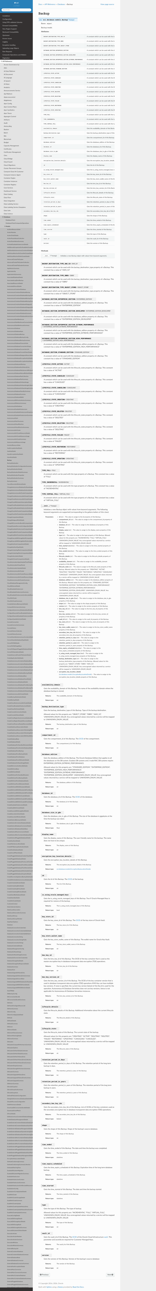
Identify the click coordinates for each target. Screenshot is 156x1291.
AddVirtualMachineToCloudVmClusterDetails (20, 253)
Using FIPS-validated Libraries (12, 22)
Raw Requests (7, 51)
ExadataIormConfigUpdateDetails (16, 1191)
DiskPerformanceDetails (14, 1104)
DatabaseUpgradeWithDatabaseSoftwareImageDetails (20, 981)
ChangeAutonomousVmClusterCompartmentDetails (20, 493)
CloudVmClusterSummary (14, 601)
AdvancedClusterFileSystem (15, 259)
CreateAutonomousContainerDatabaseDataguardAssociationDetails (20, 664)
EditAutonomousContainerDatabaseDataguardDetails (20, 1116)
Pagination (6, 58)
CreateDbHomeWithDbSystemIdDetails (18, 787)
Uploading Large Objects (11, 48)
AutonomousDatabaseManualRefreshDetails (20, 373)
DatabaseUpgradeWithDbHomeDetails (18, 984)
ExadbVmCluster (12, 1194)
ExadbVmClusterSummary (14, 1200)
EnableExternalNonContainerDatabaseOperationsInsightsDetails (20, 1140)
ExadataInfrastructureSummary (16, 1182)
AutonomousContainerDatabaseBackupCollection (20, 295)
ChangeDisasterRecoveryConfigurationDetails (20, 526)
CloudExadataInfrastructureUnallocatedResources (20, 595)
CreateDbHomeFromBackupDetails (17, 778)
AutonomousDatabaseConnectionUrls (18, 349)
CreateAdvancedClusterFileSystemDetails (19, 655)
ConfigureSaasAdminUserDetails (16, 619)
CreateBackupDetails (13, 700)
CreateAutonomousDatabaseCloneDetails (19, 679)
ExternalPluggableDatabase (15, 1281)
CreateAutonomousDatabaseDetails (17, 682)
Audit (5, 123)
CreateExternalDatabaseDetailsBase (17, 829)
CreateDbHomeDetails (13, 772)
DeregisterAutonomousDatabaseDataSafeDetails (20, 1098)
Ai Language (8, 78)
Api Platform (8, 94)
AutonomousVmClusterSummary (16, 439)
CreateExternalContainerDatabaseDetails (19, 823)
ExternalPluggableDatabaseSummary (17, 1284)
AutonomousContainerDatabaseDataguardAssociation (20, 307)
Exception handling (9, 45)
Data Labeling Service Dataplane (15, 207)
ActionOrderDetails (12, 235)
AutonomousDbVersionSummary (16, 403)
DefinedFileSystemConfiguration (16, 1095)
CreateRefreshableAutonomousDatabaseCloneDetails (20, 880)
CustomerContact (12, 903)
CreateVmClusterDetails (14, 901)
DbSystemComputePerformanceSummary (19, 1044)
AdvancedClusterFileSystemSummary (18, 265)
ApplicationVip (11, 271)
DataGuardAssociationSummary (16, 912)
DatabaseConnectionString (15, 937)
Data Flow (7, 197)
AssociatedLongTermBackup (15, 280)
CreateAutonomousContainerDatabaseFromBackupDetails (20, 670)
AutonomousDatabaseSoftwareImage (18, 382)
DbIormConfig (11, 1011)
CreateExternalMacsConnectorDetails (18, 832)
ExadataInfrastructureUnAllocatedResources (20, 1185)
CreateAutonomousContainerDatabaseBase (19, 661)
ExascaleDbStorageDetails (14, 1218)
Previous (44, 1275)
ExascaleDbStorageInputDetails (16, 1221)
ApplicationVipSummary (14, 274)
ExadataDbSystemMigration (15, 1170)
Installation (6, 16)
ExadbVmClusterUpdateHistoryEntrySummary (20, 1209)
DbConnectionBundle (13, 996)
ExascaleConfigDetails (13, 1215)
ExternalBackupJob (12, 1248)
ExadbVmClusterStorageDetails (16, 1197)
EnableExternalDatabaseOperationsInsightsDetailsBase (20, 1131)
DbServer (10, 1026)
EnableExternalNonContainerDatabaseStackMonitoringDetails (20, 1143)
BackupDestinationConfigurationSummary (19, 466)
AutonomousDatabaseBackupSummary (18, 340)
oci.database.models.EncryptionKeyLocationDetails (74, 869)
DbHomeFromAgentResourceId (16, 1005)
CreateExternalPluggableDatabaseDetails (19, 838)
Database (6, 217)
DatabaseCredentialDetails (14, 945)
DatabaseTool (11, 969)
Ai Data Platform (9, 71)
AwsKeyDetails (11, 451)
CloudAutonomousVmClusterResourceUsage (20, 577)
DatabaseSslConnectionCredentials (17, 957)
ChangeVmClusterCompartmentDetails (18, 559)
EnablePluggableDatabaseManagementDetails (20, 1155)
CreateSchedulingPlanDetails (15, 886)
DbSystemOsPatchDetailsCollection (17, 1050)
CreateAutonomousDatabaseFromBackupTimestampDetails (20, 688)
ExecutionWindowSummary (15, 1245)
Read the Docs (78, 1287)
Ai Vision (7, 84)
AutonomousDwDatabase (14, 406)
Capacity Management (11, 146)
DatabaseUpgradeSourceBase (15, 978)
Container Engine (9, 178)
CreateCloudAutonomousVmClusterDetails (19, 703)
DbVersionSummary (13, 1083)
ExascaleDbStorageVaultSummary (17, 1227)
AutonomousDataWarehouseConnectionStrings (20, 322)
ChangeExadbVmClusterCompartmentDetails (20, 532)
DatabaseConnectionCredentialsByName (19, 933)
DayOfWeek (10, 990)
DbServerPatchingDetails (14, 1035)
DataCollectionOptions (14, 907)
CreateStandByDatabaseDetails (16, 895)
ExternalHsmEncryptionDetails (16, 1266)
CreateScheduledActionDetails (16, 882)
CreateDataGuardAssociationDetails (17, 727)
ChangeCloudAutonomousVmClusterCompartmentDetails (20, 496)
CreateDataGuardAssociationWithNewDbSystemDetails (20, 736)
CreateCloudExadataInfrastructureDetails (19, 706)
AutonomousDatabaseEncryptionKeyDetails (20, 358)
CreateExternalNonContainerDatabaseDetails (20, 835)
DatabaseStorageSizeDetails (15, 960)
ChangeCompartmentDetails (15, 517)
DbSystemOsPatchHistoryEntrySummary (19, 1062)
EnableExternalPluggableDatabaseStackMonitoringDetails (20, 1152)
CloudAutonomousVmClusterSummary (18, 580)
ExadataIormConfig (12, 1188)
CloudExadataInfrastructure (15, 589)
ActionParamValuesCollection (15, 238)
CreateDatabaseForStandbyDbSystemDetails (20, 745)
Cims (5, 155)
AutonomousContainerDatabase (16, 289)
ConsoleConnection (13, 622)
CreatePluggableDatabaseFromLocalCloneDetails (20, 861)
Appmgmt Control (10, 116)
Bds (5, 136)
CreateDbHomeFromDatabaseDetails (17, 781)
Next (110, 1275)
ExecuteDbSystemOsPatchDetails (17, 1230)
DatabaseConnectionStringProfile (16, 939)
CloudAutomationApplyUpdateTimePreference (20, 562)
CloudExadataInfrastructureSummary (18, 592)
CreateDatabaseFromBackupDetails (17, 754)
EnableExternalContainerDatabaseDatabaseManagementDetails (20, 1122)
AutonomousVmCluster (14, 430)
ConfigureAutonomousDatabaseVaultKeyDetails (20, 610)
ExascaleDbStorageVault (14, 1224)
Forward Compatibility (10, 25)
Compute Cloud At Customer (13, 171)
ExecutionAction (12, 1233)
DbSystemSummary (13, 1071)
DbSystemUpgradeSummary (15, 1080)
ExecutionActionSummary (14, 1239)
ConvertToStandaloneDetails (15, 652)
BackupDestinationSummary (15, 478)
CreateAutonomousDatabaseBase (17, 676)
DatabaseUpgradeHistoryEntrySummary (18, 975)
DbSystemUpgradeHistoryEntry (16, 1074)
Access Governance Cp (11, 65)
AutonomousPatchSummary (15, 421)
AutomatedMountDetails (14, 286)
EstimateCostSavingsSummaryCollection (19, 1164)
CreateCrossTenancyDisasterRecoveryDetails (20, 724)
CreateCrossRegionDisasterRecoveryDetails (19, 721)
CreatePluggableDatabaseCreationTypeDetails (20, 856)
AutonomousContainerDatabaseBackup (18, 292)
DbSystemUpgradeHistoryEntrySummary (19, 1077)
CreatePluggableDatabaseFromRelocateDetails (20, 865)
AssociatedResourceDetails (15, 283)
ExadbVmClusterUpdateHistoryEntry (17, 1206)
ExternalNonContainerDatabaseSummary (19, 1278)
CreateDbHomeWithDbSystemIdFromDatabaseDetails (20, 793)
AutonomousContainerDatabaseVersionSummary (20, 316)
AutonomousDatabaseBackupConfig (17, 337)
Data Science (8, 214)
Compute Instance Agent (12, 175)
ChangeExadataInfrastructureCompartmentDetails (20, 529)
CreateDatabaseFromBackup (15, 751)
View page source (107, 4)
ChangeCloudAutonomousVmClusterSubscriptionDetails (20, 499)
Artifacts (7, 120)
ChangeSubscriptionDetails (15, 556)
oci (17, 3)
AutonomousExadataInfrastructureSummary (20, 415)
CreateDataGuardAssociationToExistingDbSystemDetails (20, 730)
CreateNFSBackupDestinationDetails (17, 847)
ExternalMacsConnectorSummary (17, 1272)
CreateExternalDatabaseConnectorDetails (19, 826)
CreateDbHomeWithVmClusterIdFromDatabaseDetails (20, 802)
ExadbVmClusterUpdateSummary (16, 1212)
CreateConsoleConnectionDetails (16, 712)
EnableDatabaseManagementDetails (17, 1119)
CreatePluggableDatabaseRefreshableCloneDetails (20, 871)
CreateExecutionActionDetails (15, 814)
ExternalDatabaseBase (13, 1257)
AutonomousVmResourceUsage (16, 442)
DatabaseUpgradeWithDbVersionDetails (18, 987)
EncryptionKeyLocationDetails (16, 1158)
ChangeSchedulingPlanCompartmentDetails (19, 550)
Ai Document (8, 74)
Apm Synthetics (9, 110)
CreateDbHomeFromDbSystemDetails (18, 784)
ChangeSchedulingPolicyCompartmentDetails (20, 553)
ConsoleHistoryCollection (14, 631)
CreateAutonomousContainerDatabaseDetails (20, 667)
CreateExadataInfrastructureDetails (17, 805)
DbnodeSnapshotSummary (15, 1089)
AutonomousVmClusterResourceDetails (18, 433)
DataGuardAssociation (13, 910)
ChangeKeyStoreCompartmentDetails (18, 544)
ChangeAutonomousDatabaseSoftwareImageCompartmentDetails (20, 487)
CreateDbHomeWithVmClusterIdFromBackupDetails (20, 799)
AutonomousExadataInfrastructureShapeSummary (20, 412)
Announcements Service (12, 90)
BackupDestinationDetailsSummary (17, 472)
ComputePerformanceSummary (16, 607)
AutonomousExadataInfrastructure (17, 409)
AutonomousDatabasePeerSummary (17, 379)
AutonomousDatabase (13, 328)
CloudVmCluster (12, 598)
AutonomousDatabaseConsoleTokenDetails (19, 352)
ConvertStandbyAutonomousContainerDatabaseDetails (20, 637)
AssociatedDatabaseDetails (15, 277)
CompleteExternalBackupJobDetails (17, 604)
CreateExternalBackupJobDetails (16, 820)
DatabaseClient (10, 220)
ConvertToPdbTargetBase (14, 646)
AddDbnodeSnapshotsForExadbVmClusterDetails (20, 247)
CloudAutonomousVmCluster (15, 571)
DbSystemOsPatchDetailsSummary (17, 1053)
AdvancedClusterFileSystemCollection (18, 262)
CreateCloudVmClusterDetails (15, 709)
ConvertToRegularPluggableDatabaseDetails (19, 649)
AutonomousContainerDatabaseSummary (19, 313)
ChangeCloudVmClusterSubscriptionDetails (19, 514)
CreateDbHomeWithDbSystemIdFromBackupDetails (20, 790)
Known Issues (7, 38)
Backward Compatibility (11, 32)
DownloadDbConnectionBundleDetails (18, 1107)
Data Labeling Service (11, 204)
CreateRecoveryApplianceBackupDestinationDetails (20, 876)
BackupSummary (12, 481)
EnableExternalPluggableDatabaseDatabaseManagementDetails (20, 1146)
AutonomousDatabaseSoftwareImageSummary (20, 388)
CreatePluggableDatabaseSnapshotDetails (19, 874)
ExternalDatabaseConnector (15, 1260)
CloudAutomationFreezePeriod (16, 565)
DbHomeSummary (12, 1008)
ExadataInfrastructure (13, 1176)
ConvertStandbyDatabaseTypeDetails (18, 640)
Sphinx (49, 1287)
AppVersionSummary (13, 268)
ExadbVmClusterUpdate (14, 1203)
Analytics (7, 87)
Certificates (7, 149)
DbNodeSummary (12, 1023)
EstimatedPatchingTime (14, 1167)
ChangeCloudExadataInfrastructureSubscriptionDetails (20, 508)
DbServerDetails (12, 1029)
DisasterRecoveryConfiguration (16, 1101)
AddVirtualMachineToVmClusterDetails (18, 256)
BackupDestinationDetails (14, 469)
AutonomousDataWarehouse (15, 319)
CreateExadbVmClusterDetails (15, 808)
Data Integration (9, 201)
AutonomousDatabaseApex (15, 331)
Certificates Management (12, 152)
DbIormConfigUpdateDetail (15, 1014)
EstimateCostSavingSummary (15, 1161)
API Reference (6, 61)
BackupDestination (12, 463)
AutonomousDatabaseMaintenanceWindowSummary (20, 370)
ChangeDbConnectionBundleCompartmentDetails (20, 523)
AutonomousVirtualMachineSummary (18, 427)
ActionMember (11, 232)
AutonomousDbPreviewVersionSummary (19, 400)
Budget (6, 142)
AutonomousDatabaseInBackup (16, 364)
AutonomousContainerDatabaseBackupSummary (20, 301)
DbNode (9, 1017)
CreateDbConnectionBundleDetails (17, 766)
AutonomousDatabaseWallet (15, 397)
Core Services (8, 188)
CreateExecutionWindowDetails (16, 817)
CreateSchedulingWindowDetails (16, 891)
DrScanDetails (11, 1113)
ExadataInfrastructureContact (15, 1179)
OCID (81, 739)
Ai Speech (7, 81)
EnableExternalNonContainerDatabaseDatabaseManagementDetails (20, 1137)
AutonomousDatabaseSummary (16, 394)
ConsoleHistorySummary (14, 634)
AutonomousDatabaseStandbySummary (18, 391)
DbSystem (10, 1041)
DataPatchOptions (12, 922)
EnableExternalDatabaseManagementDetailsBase (20, 1128)
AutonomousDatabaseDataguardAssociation (20, 355)
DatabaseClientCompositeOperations (17, 223)
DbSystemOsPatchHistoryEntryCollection (19, 1059)
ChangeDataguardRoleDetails (15, 520)
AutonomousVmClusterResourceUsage (18, 436)
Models (7, 226)
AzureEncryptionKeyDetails (15, 454)
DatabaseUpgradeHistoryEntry (16, 972)
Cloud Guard (8, 162)
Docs (40, 4)
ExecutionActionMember (14, 1236)
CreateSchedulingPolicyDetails (16, 889)
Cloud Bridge (8, 159)
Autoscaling (8, 126)
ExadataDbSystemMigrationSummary (18, 1173)
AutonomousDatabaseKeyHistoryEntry (18, 367)
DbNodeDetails (11, 1020)
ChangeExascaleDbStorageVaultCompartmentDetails (20, 538)
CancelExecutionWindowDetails (16, 484)
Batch (6, 133)
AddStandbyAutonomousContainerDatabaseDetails (20, 250)
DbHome (9, 1002)
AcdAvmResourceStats (13, 229)
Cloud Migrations (9, 165)
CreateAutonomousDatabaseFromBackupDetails (20, 685)
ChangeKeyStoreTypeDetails (15, 547)
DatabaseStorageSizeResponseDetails (18, 963)
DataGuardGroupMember (14, 918)
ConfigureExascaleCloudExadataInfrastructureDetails (20, 613)
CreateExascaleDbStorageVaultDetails (18, 811)
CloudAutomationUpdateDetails (16, 568)
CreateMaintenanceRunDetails (16, 844)
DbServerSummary (12, 1038)
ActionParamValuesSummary (15, 241)
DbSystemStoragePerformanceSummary (18, 1068)
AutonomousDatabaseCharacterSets (17, 343)
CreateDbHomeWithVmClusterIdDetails (18, 796)
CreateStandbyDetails (13, 897)
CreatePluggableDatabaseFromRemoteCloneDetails (20, 868)
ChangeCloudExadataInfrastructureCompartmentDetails (20, 505)
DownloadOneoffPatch (14, 1110)
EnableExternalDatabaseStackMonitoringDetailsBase (20, 1134)
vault (106, 1237)
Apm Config (8, 103)
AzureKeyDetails (12, 457)
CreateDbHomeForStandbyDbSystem (18, 775)
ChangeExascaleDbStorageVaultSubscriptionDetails (20, 541)
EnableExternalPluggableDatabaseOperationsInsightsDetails (20, 1149)
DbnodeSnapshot (12, 1086)
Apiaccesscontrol (9, 97)
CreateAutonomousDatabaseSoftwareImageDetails (20, 691)
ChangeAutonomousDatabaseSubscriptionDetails (20, 490)
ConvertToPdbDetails (13, 643)
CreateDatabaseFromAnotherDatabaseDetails (20, 748)
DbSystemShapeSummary (14, 1065)
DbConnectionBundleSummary (16, 999)
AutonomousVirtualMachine (15, 424)
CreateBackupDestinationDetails (16, 697)
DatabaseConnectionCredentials (16, 927)
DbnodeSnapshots (12, 1092)
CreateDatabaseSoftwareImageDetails (18, 763)
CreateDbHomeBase (13, 769)
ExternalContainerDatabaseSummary (17, 1254)
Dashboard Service (10, 191)
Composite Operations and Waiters (14, 55)
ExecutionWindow (12, 1242)
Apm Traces (8, 113)
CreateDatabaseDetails (13, 742)
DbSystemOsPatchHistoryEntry (16, 1056)
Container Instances (10, 181)
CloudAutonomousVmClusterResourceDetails (20, 574)
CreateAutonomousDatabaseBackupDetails (19, 673)
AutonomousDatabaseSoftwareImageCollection (20, 385)
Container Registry (10, 184)
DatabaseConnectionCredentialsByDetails (19, 931)
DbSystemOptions (12, 1047)
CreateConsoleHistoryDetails (15, 715)
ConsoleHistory (11, 628)
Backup (9, 460)
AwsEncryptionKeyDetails (14, 448)
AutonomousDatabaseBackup (15, 334)
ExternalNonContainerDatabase (16, 1275)
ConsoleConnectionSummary (15, 625)
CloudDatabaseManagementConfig (17, 583)
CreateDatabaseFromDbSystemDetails (18, 760)
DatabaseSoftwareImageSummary (17, 954)
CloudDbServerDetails (13, 586)
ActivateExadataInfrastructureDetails (17, 244)
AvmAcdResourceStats (13, 445)
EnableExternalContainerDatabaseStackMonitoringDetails (20, 1125)
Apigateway (8, 100)
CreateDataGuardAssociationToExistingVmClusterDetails (20, 733)
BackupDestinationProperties (15, 475)
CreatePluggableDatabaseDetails (16, 859)
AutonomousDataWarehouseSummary (18, 325)
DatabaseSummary (12, 966)
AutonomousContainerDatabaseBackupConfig (20, 298)
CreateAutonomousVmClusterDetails (17, 694)
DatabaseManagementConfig (15, 948)
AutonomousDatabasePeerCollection (18, 376)
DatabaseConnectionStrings (15, 942)
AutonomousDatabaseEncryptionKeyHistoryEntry (20, 361)
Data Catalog (8, 194)
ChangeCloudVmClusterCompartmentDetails (20, 511)
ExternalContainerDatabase (15, 1251)
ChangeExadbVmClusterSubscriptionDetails (19, 535)
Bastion (6, 129)
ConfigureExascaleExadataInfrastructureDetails (20, 616)
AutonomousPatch (12, 418)
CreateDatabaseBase (13, 739)
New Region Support (10, 29)
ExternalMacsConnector (14, 1269)
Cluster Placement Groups (12, 168)
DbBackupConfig (12, 993)
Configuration (7, 19)
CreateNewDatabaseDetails (15, 850)
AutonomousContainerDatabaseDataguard (19, 304)
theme (60, 1287)
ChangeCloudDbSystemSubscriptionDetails (19, 502)
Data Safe (7, 210)
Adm (5, 68)
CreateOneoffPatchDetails (14, 853)
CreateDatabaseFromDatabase (16, 757)
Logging (5, 42)
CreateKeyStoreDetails (13, 841)
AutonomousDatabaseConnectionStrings (19, 346)
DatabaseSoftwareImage (14, 952)
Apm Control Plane (10, 107)
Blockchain (7, 139)
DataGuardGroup (12, 916)
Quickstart (6, 35)
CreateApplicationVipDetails (15, 658)
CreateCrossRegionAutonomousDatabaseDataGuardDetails (20, 718)
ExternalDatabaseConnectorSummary (18, 1263)
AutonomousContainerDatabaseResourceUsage (20, 310)
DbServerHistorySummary (14, 1032)
